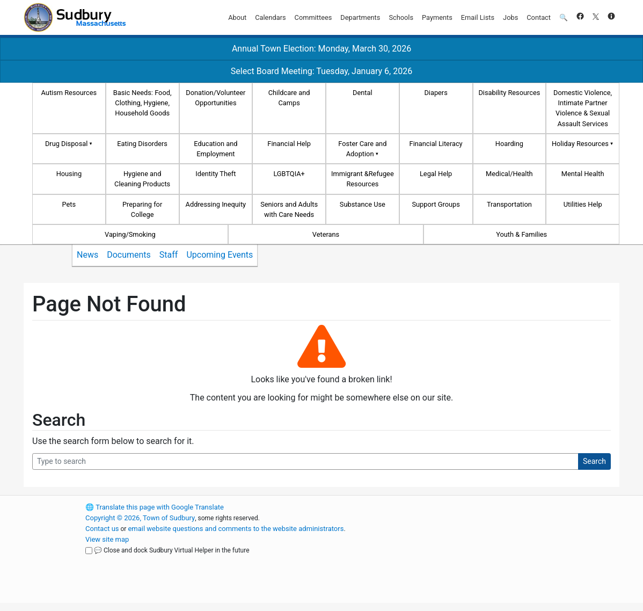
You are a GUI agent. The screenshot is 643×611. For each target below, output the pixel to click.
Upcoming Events (219, 255)
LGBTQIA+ (288, 174)
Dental (362, 93)
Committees (313, 17)
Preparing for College (142, 209)
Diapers (435, 93)
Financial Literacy (436, 144)
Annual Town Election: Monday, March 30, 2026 (321, 48)
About (237, 17)
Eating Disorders (142, 144)
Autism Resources (69, 93)
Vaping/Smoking (130, 234)
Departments (360, 17)
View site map (107, 539)
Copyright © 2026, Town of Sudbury (140, 518)
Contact (539, 17)
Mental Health (582, 174)
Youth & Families (521, 234)
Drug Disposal (66, 144)
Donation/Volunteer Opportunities (215, 98)
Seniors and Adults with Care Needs (289, 209)
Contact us (102, 529)
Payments (437, 17)
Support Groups (435, 204)
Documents (129, 255)
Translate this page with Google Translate (154, 507)
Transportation (509, 204)
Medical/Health (509, 174)
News (87, 255)
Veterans (325, 234)
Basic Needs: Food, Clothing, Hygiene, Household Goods (142, 103)
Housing (69, 174)
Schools (401, 17)
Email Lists (477, 17)
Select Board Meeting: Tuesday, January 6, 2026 (321, 71)
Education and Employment (215, 149)
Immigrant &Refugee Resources (362, 179)
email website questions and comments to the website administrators (236, 529)
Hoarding (509, 144)
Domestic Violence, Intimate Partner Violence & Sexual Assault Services (582, 108)
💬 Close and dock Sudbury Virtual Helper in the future (172, 550)
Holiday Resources (580, 144)
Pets (69, 204)
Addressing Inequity (216, 204)
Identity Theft (215, 174)
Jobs (510, 17)
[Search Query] (305, 461)
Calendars (270, 17)
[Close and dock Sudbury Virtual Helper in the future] (88, 550)
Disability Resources (509, 93)
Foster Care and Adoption (362, 149)
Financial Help (289, 144)
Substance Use (362, 204)
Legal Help (436, 174)
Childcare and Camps (289, 98)
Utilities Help (583, 204)
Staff (168, 255)
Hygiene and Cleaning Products (142, 179)
